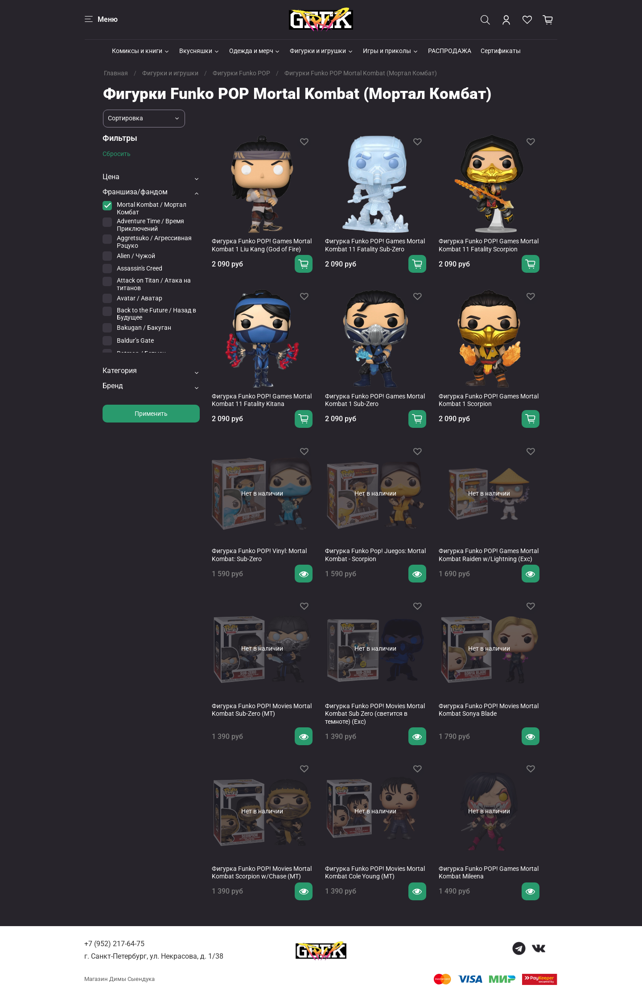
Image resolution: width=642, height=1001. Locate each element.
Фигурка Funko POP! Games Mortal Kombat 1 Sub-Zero (375, 400)
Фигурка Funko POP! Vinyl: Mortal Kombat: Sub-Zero (259, 554)
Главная (116, 73)
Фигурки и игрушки (322, 50)
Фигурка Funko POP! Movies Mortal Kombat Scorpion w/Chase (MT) (262, 872)
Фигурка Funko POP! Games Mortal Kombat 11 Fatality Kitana (262, 400)
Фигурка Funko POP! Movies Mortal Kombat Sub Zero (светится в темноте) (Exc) (375, 713)
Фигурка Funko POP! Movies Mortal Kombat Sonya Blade (489, 710)
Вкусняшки (199, 50)
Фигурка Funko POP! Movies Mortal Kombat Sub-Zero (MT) (262, 710)
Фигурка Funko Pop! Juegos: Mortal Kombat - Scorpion (375, 554)
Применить (151, 413)
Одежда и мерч (255, 50)
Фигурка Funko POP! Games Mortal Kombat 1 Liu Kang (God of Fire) (262, 245)
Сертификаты (501, 50)
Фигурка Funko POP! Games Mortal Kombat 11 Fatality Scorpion (489, 245)
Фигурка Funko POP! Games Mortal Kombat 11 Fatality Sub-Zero (375, 245)
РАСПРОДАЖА (449, 50)
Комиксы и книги (141, 50)
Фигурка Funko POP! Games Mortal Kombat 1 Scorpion (489, 400)
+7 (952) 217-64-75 (114, 943)
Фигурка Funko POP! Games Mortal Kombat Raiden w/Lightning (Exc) (489, 554)
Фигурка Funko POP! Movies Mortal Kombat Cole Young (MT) (375, 872)
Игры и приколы (391, 50)
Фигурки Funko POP (241, 73)
